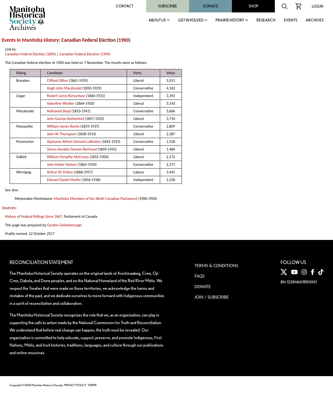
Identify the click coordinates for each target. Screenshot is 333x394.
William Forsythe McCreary (68, 157)
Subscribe (167, 6)
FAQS (200, 276)
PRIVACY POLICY (75, 385)
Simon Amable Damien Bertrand (72, 149)
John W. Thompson (61, 134)
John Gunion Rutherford (65, 118)
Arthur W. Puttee (60, 172)
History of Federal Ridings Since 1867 (33, 216)
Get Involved (190, 20)
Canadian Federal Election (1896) (30, 54)
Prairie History (229, 20)
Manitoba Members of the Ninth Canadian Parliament (95, 198)
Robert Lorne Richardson (66, 95)
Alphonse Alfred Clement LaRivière (74, 141)
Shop (253, 6)
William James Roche (63, 126)
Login (317, 6)
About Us (157, 20)
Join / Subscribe (212, 297)
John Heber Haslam (62, 164)
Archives (314, 20)
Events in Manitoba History (30, 40)
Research (266, 20)
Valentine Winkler (60, 103)
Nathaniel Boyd (59, 111)
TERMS (92, 385)
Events (290, 20)
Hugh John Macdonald (64, 88)
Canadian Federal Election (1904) (84, 54)
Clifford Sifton (57, 80)
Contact (124, 6)
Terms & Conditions (216, 265)
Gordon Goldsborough (64, 225)
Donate (210, 6)
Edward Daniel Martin (64, 179)
